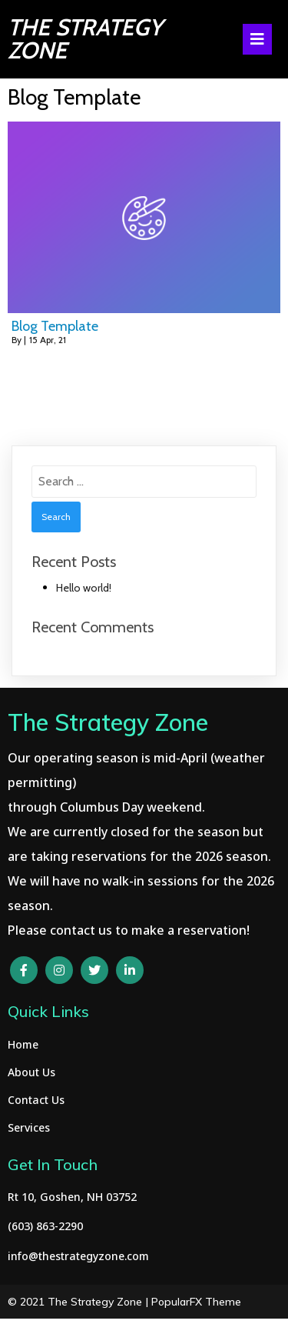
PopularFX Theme (196, 1302)
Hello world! (83, 588)
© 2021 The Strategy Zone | (79, 1302)
